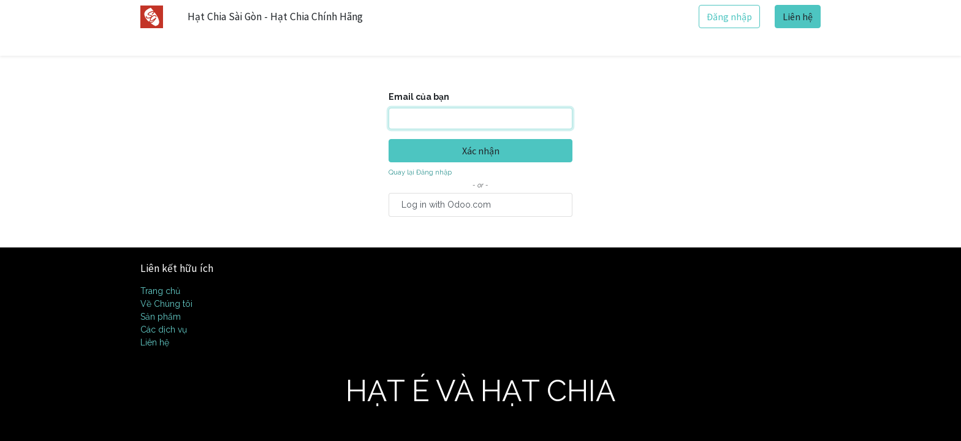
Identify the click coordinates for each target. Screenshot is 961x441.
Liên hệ (798, 16)
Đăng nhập (729, 16)
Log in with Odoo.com (446, 204)
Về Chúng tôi (166, 304)
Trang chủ (160, 291)
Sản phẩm (160, 317)
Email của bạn (419, 97)
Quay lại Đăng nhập (420, 172)
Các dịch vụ (163, 329)
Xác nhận (480, 151)
